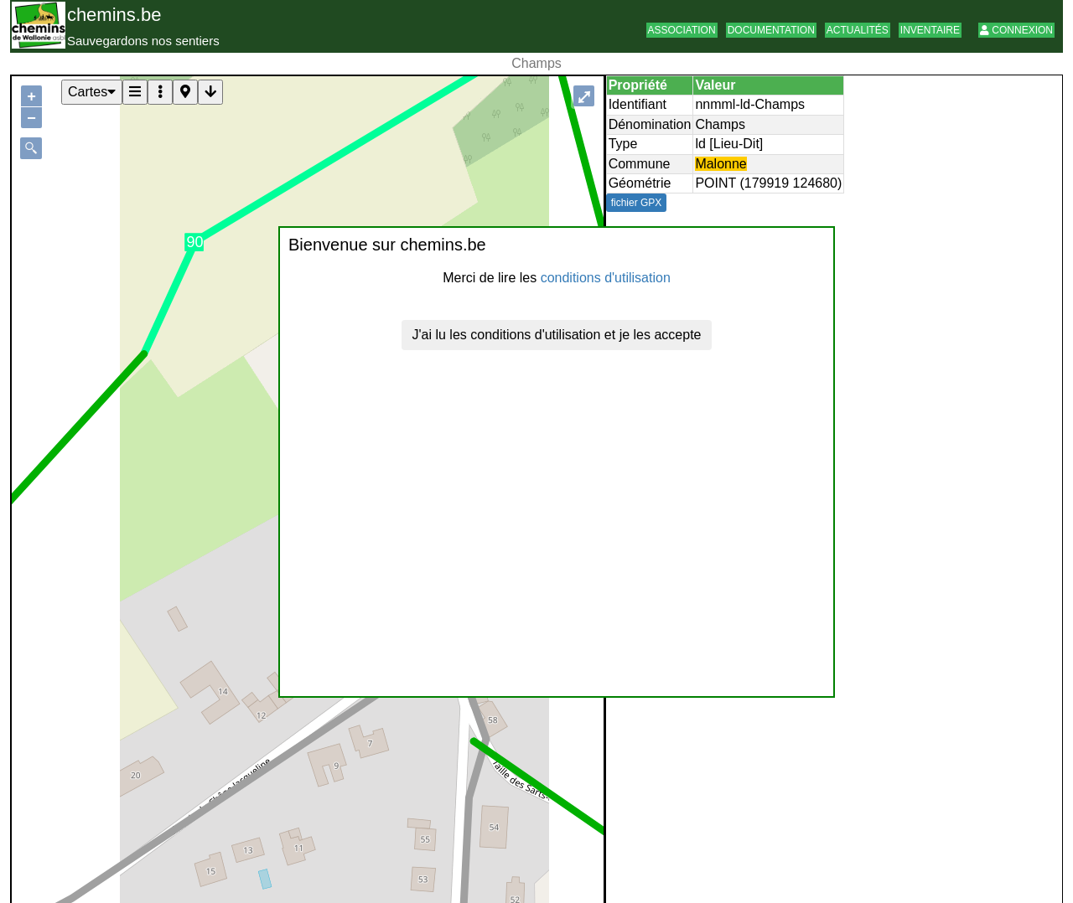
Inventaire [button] (930, 30)
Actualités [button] (858, 30)
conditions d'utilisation (606, 278)
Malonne (720, 164)
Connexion (1016, 30)
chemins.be (114, 14)
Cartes (92, 92)
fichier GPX (636, 203)
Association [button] (682, 30)
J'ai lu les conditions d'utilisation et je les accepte (557, 335)
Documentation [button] (771, 30)
